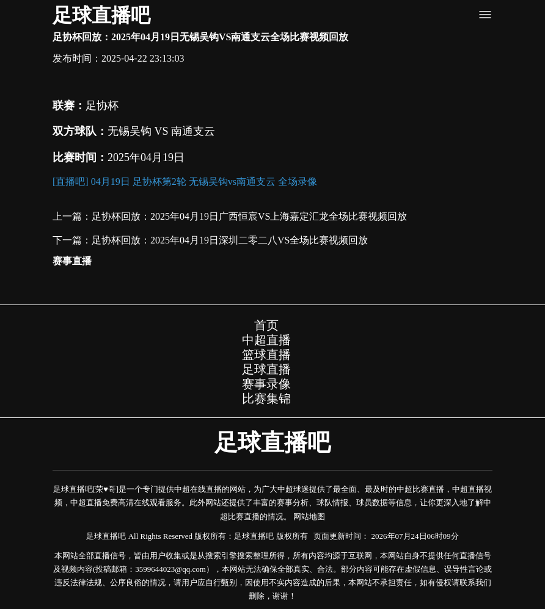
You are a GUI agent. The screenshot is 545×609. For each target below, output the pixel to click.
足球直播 (266, 369)
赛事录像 (266, 384)
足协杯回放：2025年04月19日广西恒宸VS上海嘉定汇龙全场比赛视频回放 (249, 216)
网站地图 (309, 516)
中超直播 (266, 340)
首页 (266, 325)
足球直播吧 (101, 15)
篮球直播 (266, 354)
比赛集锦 (266, 398)
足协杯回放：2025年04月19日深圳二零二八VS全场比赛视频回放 (230, 240)
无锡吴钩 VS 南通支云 (161, 131)
